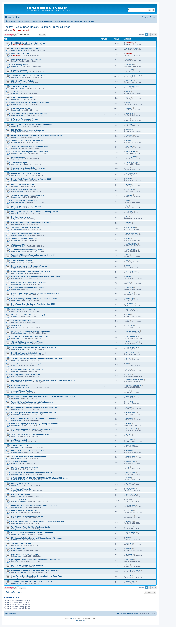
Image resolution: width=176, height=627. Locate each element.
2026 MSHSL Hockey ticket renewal (26, 59)
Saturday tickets (18, 157)
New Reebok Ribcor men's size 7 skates (27, 288)
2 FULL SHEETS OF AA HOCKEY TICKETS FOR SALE (33, 348)
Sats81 (128, 282)
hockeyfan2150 (18, 447)
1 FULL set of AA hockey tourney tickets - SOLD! (31, 473)
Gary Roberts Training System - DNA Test (28, 282)
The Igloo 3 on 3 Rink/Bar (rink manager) (28, 315)
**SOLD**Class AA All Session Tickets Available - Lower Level (37, 358)
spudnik (15, 186)
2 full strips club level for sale (23, 190)
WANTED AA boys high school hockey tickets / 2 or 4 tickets (36, 277)
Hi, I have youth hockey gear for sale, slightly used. (32, 532)
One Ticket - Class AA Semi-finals (25, 554)
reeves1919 (17, 213)
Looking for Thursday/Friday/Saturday (27, 565)
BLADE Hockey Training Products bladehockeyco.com (34, 299)
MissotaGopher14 (131, 336)
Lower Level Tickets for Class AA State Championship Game (36, 135)
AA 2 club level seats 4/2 (21, 108)
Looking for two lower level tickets (25, 375)
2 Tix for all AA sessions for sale (24, 119)
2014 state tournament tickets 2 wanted (27, 451)
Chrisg (15, 316)
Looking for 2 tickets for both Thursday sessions (31, 125)
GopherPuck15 (18, 338)
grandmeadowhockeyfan (21, 387)
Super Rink (16, 512)
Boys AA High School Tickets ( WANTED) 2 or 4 (31, 222)
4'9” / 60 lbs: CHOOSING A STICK (25, 228)
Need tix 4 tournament (20, 217)
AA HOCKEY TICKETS (20, 86)
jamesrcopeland (18, 534)
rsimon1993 (17, 284)
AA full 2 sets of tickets (21, 445)
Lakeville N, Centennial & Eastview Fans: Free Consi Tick (35, 571)
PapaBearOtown (18, 115)
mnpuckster (17, 132)
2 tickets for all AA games (22, 320)
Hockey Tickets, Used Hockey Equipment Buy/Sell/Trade (37, 26)
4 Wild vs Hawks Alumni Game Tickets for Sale (30, 271)
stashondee (17, 398)
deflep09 (16, 224)
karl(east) (26, 30)
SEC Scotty (17, 404)
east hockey (130, 43)
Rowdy (15, 99)
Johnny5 (16, 578)
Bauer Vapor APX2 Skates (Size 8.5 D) (27, 516)
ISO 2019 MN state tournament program (27, 130)
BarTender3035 (18, 273)
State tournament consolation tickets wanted (30, 168)
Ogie (127, 200)
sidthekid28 (17, 523)
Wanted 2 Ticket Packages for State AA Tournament (32, 402)
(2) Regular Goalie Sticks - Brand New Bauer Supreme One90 (36, 560)
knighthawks (17, 529)
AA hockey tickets (18, 92)
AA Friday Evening (19, 70)
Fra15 (15, 306)
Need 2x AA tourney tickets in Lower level (28, 353)
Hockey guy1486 (18, 496)
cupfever (16, 425)
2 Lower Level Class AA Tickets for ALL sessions (31, 581)
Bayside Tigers (18, 77)
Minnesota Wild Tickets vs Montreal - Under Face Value (34, 505)
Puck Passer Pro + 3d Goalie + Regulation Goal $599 (33, 304)
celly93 (15, 371)
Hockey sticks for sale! (20, 494)
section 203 (16, 326)
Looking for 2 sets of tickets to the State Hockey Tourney (35, 212)
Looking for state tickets (21, 484)
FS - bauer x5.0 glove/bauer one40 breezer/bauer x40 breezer (36, 538)
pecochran (16, 197)
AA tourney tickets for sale (22, 97)
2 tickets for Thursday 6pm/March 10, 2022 (28, 76)
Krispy (15, 567)
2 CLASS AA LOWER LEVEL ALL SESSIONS (29, 337)
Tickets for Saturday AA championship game (29, 146)
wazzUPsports (18, 229)
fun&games (17, 289)
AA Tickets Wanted (19, 462)
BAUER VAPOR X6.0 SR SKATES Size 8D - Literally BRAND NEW (38, 522)
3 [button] (152, 35)
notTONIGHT (130, 304)
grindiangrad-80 (131, 151)
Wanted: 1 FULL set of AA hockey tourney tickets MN (33, 255)
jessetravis (129, 543)
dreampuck (16, 561)
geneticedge (17, 295)
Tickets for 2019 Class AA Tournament (27, 141)
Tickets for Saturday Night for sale (25, 233)
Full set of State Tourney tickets (24, 467)
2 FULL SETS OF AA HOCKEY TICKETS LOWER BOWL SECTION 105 (40, 478)
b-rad (15, 121)
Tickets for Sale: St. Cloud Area (24, 239)
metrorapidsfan (18, 507)
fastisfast (16, 409)
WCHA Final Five (18, 549)
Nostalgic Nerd (18, 474)
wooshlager (129, 113)
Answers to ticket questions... (23, 500)
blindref (128, 238)
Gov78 (15, 61)
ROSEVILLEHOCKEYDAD (22, 382)
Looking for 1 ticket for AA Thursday (26, 206)
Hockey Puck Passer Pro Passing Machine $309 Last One (35, 293)
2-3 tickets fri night (19, 163)
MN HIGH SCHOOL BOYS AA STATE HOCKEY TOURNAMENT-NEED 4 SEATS (43, 380)
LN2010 (128, 478)
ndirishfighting (17, 164)
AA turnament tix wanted (21, 260)
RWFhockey (17, 66)
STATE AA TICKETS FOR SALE (24, 201)
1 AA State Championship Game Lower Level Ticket (32, 429)
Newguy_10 (17, 485)
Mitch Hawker (17, 30)
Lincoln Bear (17, 170)
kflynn (15, 463)
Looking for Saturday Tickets (23, 184)
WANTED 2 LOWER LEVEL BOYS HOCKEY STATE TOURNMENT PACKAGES (43, 396)
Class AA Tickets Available (22, 391)
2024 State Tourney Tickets (22, 81)
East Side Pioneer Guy (20, 72)
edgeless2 (16, 110)
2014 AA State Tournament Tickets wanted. (29, 456)
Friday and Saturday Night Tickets (25, 48)
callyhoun (16, 360)
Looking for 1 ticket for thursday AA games (29, 266)
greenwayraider (18, 175)
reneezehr (129, 527)
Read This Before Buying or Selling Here (28, 43)
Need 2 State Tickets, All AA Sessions (27, 369)
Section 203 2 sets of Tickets (23, 309)
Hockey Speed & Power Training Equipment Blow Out (33, 413)
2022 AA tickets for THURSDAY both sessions (30, 103)
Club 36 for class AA (19, 386)
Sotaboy (16, 376)
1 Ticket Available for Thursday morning (27, 250)
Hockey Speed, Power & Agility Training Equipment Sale (34, 418)
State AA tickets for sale (21, 543)
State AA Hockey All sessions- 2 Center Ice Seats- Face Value (36, 576)
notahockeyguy (18, 191)
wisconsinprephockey (20, 333)
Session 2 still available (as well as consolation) (31, 331)
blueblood (16, 550)
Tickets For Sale (18, 244)
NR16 (15, 257)
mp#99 (15, 208)
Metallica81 (17, 137)
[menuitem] (17, 17)
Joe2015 (16, 142)
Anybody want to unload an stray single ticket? (30, 364)
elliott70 (15, 180)
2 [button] (149, 35)
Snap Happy (130, 189)
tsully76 (15, 93)
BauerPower (17, 518)
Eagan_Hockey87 (19, 251)
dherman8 (16, 311)
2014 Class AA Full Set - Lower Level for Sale (30, 435)
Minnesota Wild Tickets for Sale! (24, 511)
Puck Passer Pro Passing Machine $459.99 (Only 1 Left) (34, 407)
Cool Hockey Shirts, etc (21, 489)
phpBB (73, 618)
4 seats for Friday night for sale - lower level (29, 152)
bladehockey (17, 300)
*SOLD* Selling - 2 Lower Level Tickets (27, 342)
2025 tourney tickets (19, 65)
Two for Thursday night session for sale (27, 195)
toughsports (17, 420)
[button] (155, 34)
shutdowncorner (18, 414)
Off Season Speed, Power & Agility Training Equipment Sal (35, 424)
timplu (15, 539)
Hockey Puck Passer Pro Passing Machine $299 (31, 179)
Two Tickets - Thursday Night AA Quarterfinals (30, 527)
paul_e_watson (18, 491)
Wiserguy (16, 545)
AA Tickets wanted (19, 440)
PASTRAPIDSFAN (19, 88)
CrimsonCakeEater (19, 50)
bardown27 (129, 64)
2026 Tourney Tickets (20, 54)
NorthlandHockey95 (19, 344)
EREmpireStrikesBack (20, 501)
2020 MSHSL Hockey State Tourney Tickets (29, 114)
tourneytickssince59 (19, 153)
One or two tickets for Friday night (25, 173)
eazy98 (15, 393)
